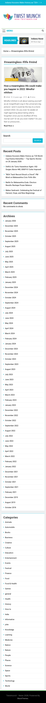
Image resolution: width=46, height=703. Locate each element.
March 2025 (10, 272)
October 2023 (10, 359)
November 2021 (11, 477)
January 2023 (10, 405)
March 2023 (10, 395)
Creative (8, 543)
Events (8, 563)
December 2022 (11, 410)
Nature (8, 650)
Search (6, 135)
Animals (8, 522)
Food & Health (11, 80)
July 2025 (9, 251)
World (7, 686)
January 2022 (10, 466)
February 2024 (10, 339)
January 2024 (10, 344)
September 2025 (11, 241)
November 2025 (11, 231)
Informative (9, 619)
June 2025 (9, 257)
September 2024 (11, 303)
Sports (7, 676)
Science (8, 665)
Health (7, 599)
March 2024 (10, 333)
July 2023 (9, 374)
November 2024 (11, 292)
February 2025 (10, 277)
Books (7, 532)
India (7, 614)
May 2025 (9, 262)
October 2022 (10, 420)
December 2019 (11, 497)
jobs (7, 624)
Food (7, 578)
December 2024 (11, 287)
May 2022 (9, 446)
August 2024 (10, 308)
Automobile (10, 527)
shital (8, 97)
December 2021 (11, 472)
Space (7, 671)
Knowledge (9, 630)
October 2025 (10, 236)
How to (8, 609)
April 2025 (9, 267)
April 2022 (9, 451)
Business (9, 537)
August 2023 (10, 369)
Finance (8, 573)
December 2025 (11, 226)
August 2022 (10, 431)
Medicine (9, 640)
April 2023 (9, 390)
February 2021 (10, 492)
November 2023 (11, 354)
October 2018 (10, 507)
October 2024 (10, 298)
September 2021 (11, 487)
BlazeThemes (22, 698)
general (8, 594)
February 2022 (10, 461)
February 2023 (10, 400)
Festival (8, 568)
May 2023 (9, 385)
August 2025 (10, 246)
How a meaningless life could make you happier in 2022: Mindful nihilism (22, 89)
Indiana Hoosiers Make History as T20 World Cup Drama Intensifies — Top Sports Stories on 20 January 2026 (21, 3)
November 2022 (11, 415)
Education (9, 553)
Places (8, 660)
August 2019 (10, 502)
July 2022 (9, 436)
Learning (8, 635)
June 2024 (9, 318)
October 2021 (10, 482)
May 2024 (9, 323)
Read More (9, 125)
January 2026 (10, 221)
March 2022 (10, 456)
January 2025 (10, 282)
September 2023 (11, 364)
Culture (8, 548)
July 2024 (9, 313)
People (8, 655)
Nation (8, 645)
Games (8, 589)
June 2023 (9, 379)
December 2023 (11, 349)
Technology (9, 681)
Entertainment (11, 558)
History (8, 604)
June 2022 (9, 441)
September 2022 (11, 426)
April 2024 (9, 328)
